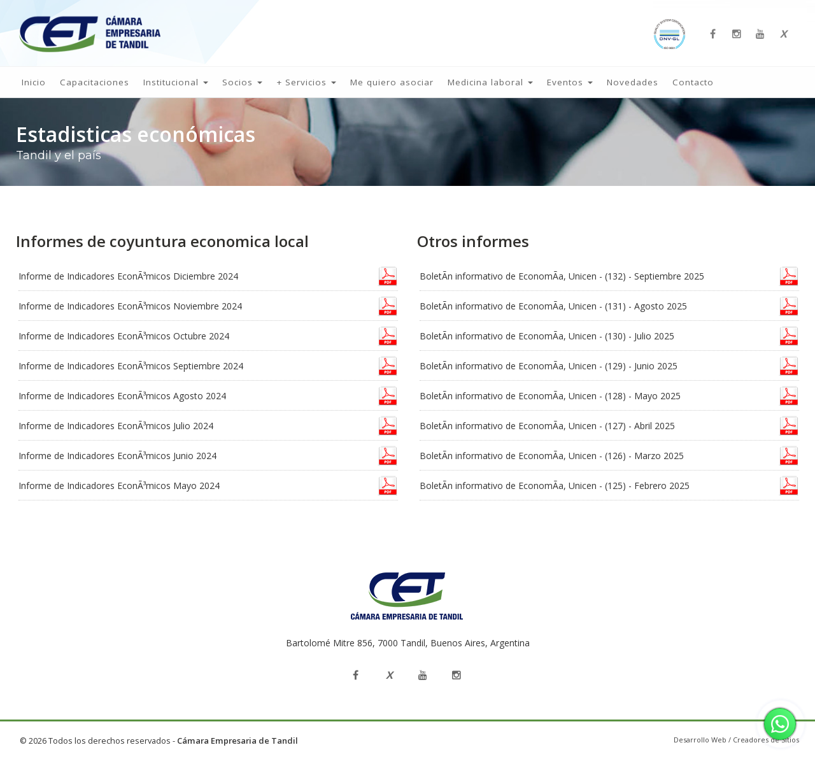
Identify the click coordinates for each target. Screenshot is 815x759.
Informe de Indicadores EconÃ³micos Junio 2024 (117, 456)
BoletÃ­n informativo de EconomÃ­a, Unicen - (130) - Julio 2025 (547, 336)
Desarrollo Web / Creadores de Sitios (736, 739)
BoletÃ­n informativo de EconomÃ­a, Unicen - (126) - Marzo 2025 (552, 456)
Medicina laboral (490, 82)
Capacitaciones (94, 82)
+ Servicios (306, 82)
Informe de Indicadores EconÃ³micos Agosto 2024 (122, 396)
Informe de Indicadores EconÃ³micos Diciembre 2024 (128, 276)
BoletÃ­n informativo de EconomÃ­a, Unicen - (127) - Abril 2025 (547, 426)
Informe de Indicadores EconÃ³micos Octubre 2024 (123, 336)
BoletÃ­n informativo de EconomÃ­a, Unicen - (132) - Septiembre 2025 (562, 276)
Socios (242, 82)
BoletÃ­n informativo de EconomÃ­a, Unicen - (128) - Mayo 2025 (550, 396)
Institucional (175, 82)
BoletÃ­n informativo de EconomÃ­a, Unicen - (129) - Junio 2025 (548, 366)
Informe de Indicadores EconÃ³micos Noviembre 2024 (130, 306)
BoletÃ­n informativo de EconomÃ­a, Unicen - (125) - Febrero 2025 (555, 485)
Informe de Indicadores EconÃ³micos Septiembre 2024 (130, 366)
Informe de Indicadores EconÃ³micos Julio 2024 (115, 426)
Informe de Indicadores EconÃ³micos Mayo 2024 (119, 485)
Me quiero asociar (392, 82)
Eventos (570, 82)
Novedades (632, 82)
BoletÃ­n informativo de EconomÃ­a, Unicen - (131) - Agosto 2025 (553, 306)
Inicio (34, 82)
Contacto (693, 82)
